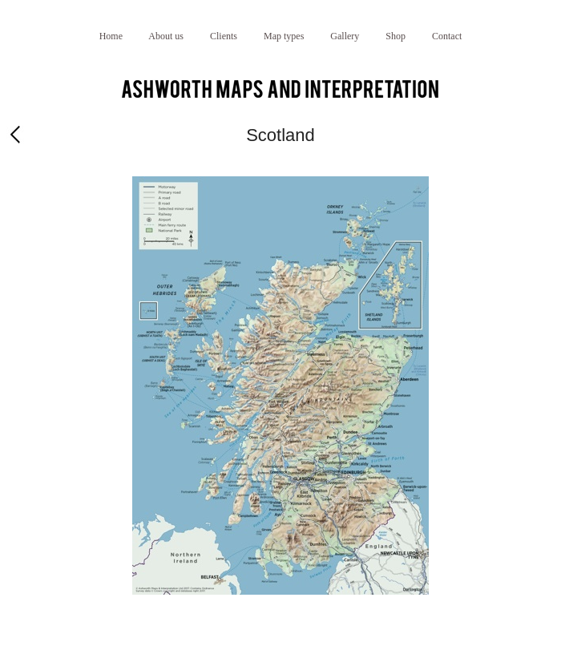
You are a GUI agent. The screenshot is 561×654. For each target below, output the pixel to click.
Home (111, 36)
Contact (447, 36)
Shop (395, 36)
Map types (284, 36)
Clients (223, 36)
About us (166, 36)
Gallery (344, 36)
